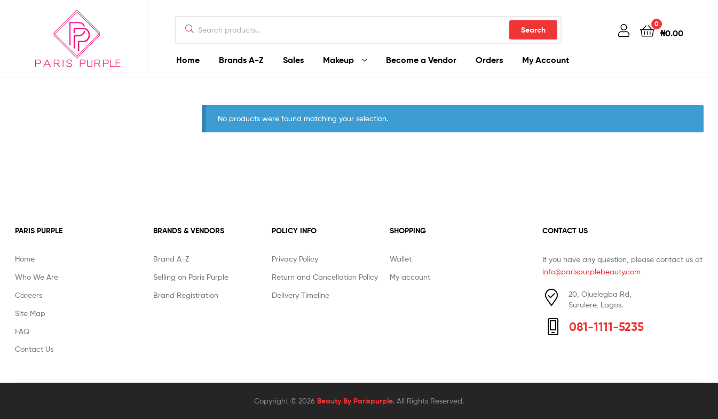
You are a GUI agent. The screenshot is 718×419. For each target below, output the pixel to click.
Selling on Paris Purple (190, 276)
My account (410, 276)
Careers (28, 294)
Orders (489, 59)
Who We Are (36, 276)
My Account (545, 59)
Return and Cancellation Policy (325, 276)
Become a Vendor (421, 59)
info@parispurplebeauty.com (591, 271)
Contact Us (34, 348)
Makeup (338, 59)
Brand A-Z (171, 258)
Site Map (30, 313)
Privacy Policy (295, 258)
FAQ (22, 331)
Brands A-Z (241, 59)
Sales (293, 59)
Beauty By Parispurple (355, 401)
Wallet (401, 258)
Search (533, 30)
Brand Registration (185, 294)
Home (188, 59)
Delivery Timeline (300, 294)
